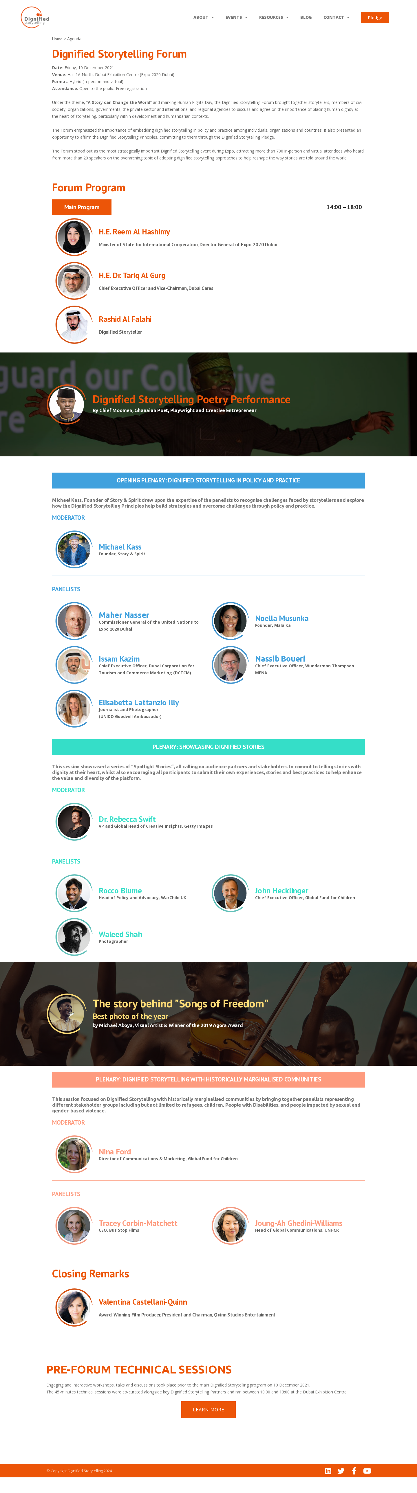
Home (57, 54)
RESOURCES (274, 17)
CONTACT (336, 17)
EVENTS (237, 17)
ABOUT (203, 17)
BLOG (306, 17)
